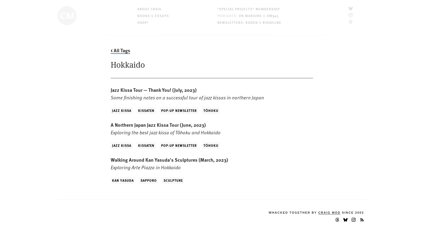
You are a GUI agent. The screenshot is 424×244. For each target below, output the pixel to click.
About (149, 8)
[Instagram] (351, 15)
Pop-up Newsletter (179, 110)
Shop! (142, 22)
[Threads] (351, 22)
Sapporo (149, 180)
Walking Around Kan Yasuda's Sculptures (169, 163)
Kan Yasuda (123, 180)
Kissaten (146, 110)
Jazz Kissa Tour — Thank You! (187, 93)
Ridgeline (272, 22)
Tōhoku (210, 110)
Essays (162, 15)
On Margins (250, 15)
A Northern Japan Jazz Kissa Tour (166, 128)
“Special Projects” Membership (248, 8)
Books (143, 15)
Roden (252, 22)
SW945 (273, 15)
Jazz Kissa (121, 110)
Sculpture (173, 180)
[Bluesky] (351, 8)
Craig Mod (329, 212)
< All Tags (120, 50)
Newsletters (230, 22)
